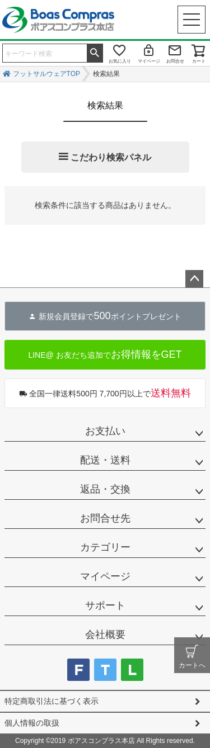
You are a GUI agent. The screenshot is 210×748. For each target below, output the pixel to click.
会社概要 (105, 634)
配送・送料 (105, 460)
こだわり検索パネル (111, 157)
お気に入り (120, 61)
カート (199, 61)
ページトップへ (194, 279)
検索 (94, 52)
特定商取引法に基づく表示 (51, 701)
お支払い (105, 431)
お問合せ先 (105, 518)
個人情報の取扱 (31, 722)
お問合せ (175, 61)
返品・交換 (105, 489)
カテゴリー (105, 547)
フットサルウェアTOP (46, 74)
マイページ (149, 61)
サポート (105, 605)
